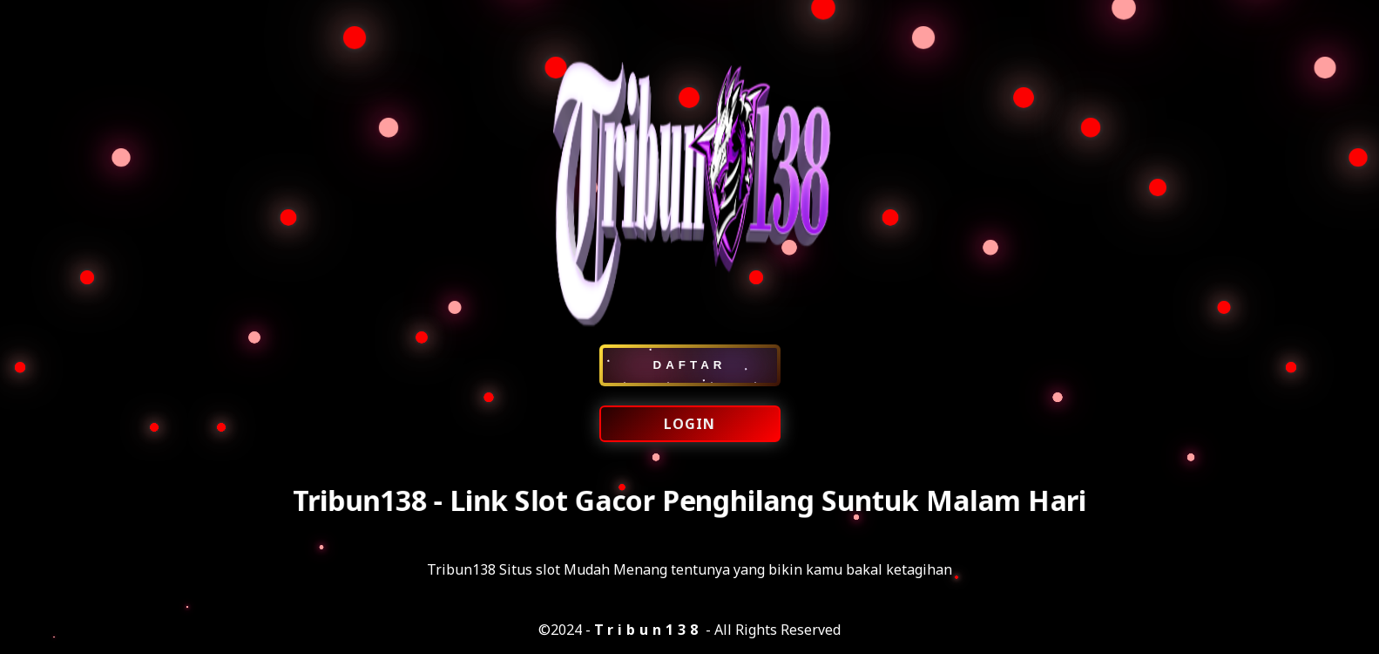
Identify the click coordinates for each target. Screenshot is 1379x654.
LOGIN (689, 423)
